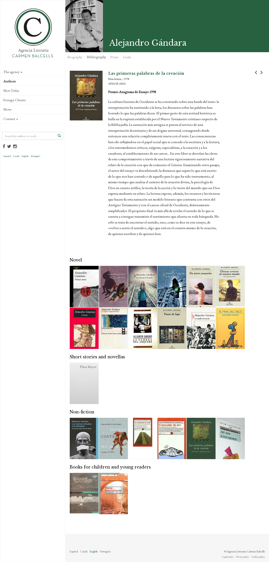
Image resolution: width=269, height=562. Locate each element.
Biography (74, 57)
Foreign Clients (14, 100)
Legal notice (228, 556)
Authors (9, 81)
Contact (10, 118)
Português (35, 156)
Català (16, 156)
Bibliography (96, 57)
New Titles (11, 90)
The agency (12, 71)
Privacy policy (242, 556)
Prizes (114, 57)
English (25, 156)
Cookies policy (258, 556)
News (7, 109)
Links (127, 57)
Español (7, 156)
